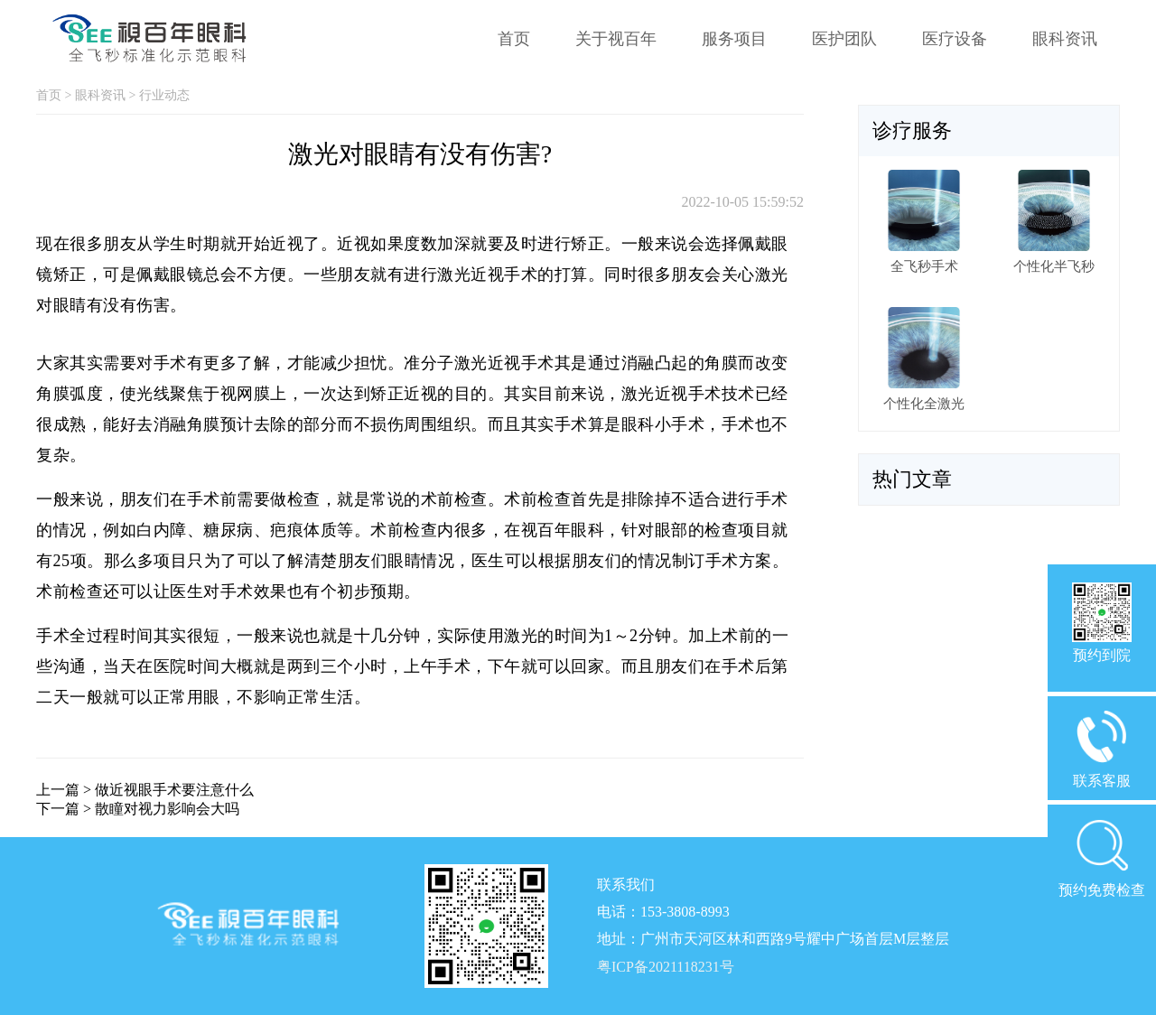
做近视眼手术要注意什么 (174, 789)
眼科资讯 (1064, 39)
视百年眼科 (563, 530)
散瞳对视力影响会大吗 (167, 808)
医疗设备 (954, 39)
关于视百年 (616, 39)
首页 (514, 39)
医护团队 (844, 39)
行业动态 (164, 95)
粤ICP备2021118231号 (665, 966)
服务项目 (734, 39)
